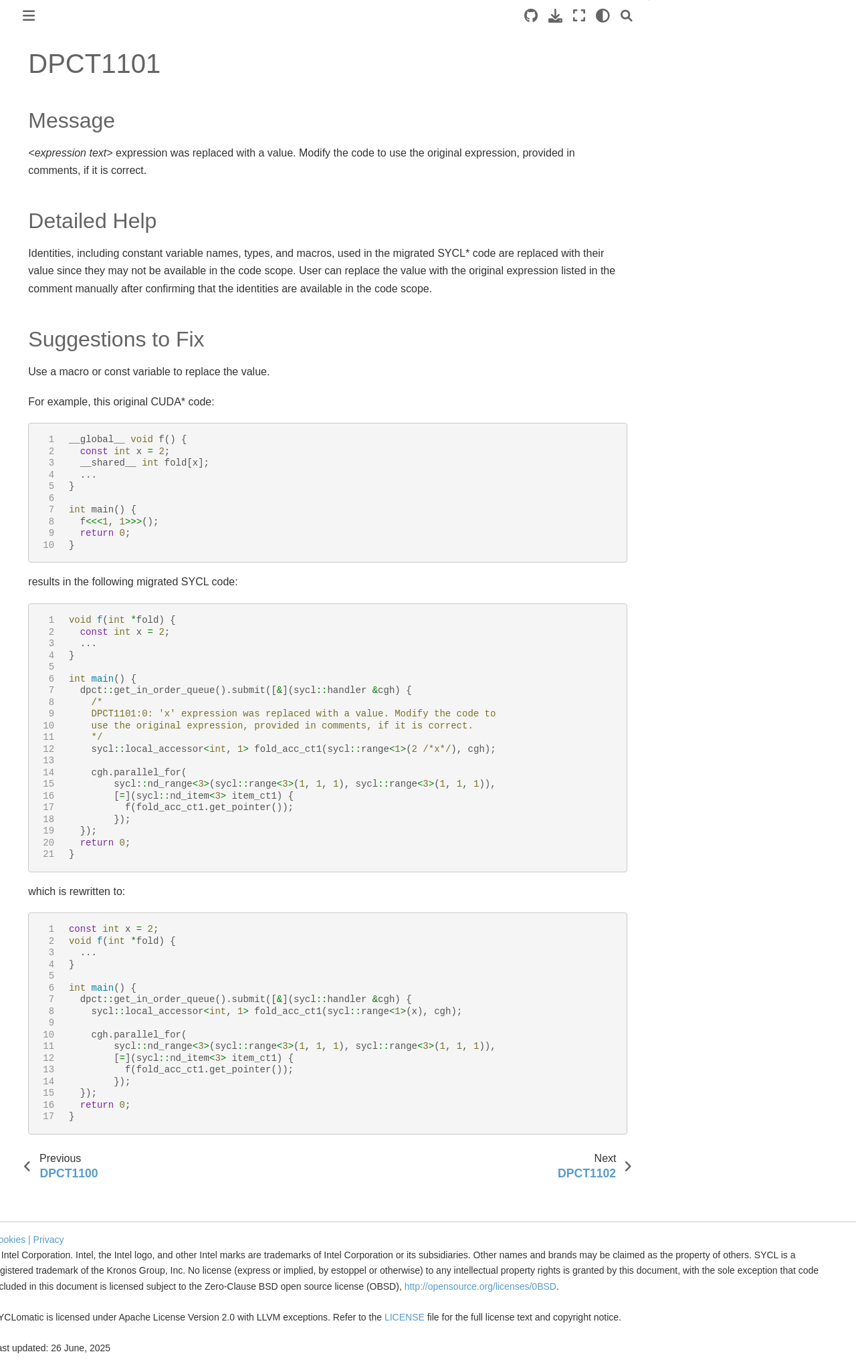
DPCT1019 (56, 731)
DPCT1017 (56, 689)
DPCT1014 (56, 625)
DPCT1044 (56, 1263)
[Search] (652, 15)
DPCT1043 (56, 1242)
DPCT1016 (56, 668)
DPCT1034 (56, 1051)
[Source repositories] (556, 15)
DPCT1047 (56, 1327)
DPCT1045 (56, 1284)
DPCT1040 (56, 1178)
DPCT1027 (56, 901)
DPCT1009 (56, 519)
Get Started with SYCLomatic (73, 129)
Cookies (198, 1224)
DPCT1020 (56, 753)
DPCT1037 (56, 1114)
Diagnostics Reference (73, 307)
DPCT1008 (56, 498)
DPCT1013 (56, 604)
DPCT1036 (56, 1093)
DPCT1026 (56, 881)
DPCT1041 (56, 1199)
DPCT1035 (56, 1071)
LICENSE (595, 1317)
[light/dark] (628, 15)
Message (704, 40)
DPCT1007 (56, 477)
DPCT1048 (56, 1348)
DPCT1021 (56, 774)
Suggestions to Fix (724, 78)
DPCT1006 (56, 455)
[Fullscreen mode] (604, 15)
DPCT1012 (56, 583)
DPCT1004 (56, 413)
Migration (30, 227)
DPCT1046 (56, 1305)
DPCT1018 (56, 710)
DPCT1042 (56, 1220)
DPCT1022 (56, 796)
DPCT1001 (56, 349)
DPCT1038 (56, 1136)
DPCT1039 (56, 1157)
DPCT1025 (56, 859)
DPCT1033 (56, 1029)
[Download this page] (580, 15)
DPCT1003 (56, 392)
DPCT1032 (56, 1008)
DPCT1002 (56, 370)
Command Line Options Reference (71, 277)
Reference (34, 248)
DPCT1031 (56, 986)
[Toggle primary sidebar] (193, 15)
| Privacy (235, 1224)
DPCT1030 (56, 966)
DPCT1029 (56, 944)
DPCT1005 (56, 434)
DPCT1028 (56, 923)
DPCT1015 (56, 647)
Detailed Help (714, 59)
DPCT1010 (56, 540)
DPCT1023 (56, 816)
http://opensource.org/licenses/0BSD (381, 1286)
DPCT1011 (56, 562)
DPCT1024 (56, 838)
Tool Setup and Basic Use (66, 206)
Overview (31, 184)
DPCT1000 (56, 328)
